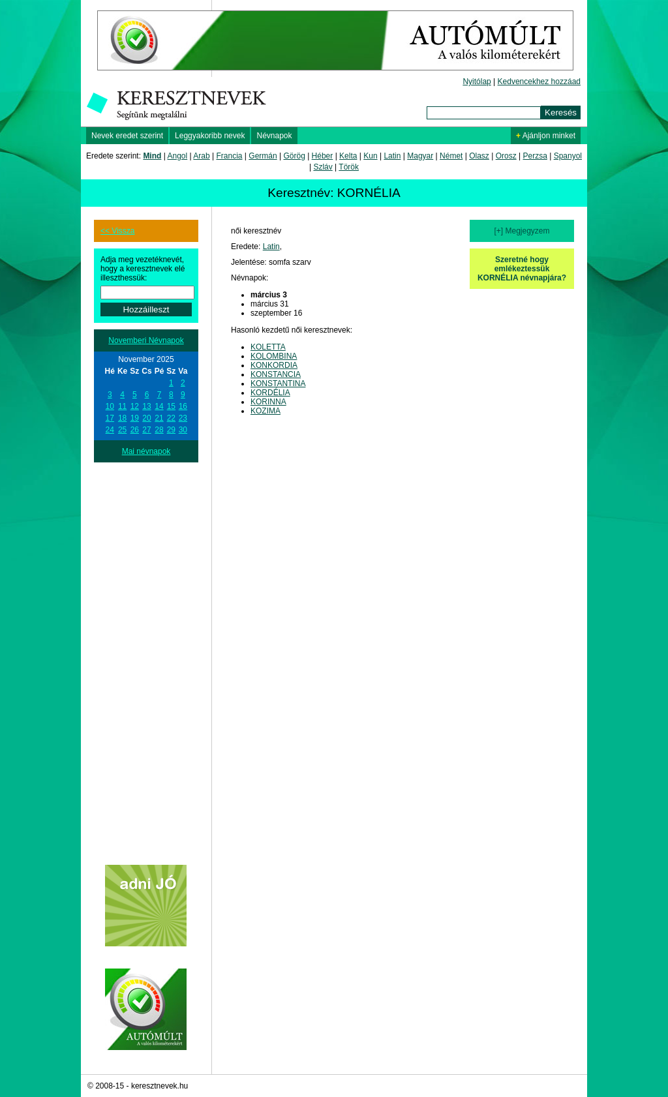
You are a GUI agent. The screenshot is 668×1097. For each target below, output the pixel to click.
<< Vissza (117, 230)
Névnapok (274, 135)
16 (183, 406)
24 (110, 429)
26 (134, 429)
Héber (322, 155)
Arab (201, 155)
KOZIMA (265, 410)
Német (451, 155)
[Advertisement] (146, 658)
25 (122, 429)
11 (122, 406)
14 (159, 406)
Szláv (322, 167)
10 (110, 406)
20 (146, 418)
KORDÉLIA (270, 392)
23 (183, 418)
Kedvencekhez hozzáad (539, 81)
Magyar (420, 155)
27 (146, 429)
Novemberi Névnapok (145, 340)
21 (159, 418)
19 (134, 418)
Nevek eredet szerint (127, 135)
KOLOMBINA (273, 356)
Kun (370, 155)
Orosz (506, 155)
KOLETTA (268, 347)
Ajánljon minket (545, 135)
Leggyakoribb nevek (210, 135)
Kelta (348, 155)
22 (171, 418)
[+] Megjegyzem (521, 230)
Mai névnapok (146, 451)
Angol (178, 155)
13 (146, 406)
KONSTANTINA (277, 383)
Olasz (479, 155)
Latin (392, 155)
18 (122, 418)
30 (183, 429)
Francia (229, 155)
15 (171, 406)
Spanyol (568, 155)
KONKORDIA (273, 365)
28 (159, 429)
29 (171, 429)
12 (134, 406)
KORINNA (268, 401)
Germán (263, 155)
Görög (294, 155)
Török (349, 167)
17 (110, 418)
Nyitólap (477, 81)
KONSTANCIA (275, 374)
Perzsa (535, 155)
